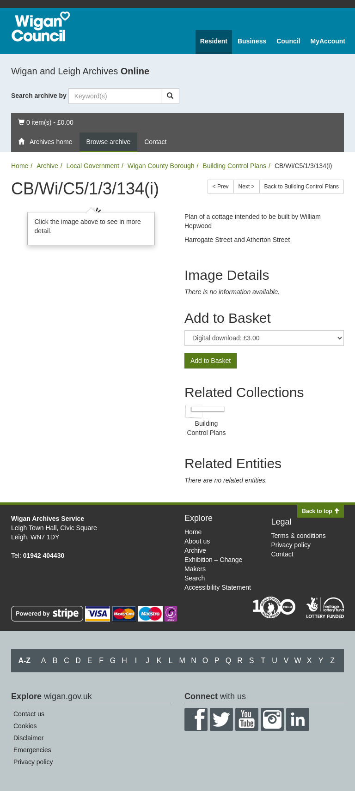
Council (288, 41)
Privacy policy (291, 545)
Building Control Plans (234, 165)
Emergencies (32, 750)
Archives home (45, 141)
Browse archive (108, 141)
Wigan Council (40, 26)
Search (194, 578)
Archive (47, 165)
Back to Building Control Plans (301, 186)
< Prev (221, 186)
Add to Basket (210, 360)
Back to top (320, 511)
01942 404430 (44, 555)
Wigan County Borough (161, 165)
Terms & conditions (298, 535)
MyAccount (328, 41)
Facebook (196, 719)
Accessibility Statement (217, 587)
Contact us (28, 714)
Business (252, 41)
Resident (213, 41)
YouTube (246, 719)
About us (197, 541)
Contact (155, 141)
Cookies (25, 726)
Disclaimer (28, 738)
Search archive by (39, 95)
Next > (247, 186)
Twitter (221, 719)
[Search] (170, 96)
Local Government (93, 165)
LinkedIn (297, 719)
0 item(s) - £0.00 (45, 121)
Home (19, 165)
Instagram (272, 719)
